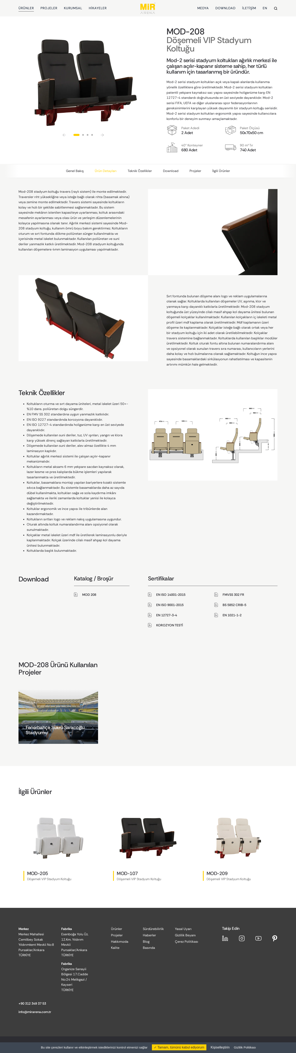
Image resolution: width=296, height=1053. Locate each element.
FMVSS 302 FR (233, 595)
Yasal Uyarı (183, 929)
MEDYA (203, 8)
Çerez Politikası (186, 941)
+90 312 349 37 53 (32, 1003)
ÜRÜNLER (26, 8)
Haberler (149, 935)
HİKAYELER (98, 8)
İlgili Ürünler (221, 171)
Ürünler (116, 929)
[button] (64, 135)
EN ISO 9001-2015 (170, 605)
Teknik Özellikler (140, 171)
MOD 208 (89, 595)
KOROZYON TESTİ (169, 625)
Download (170, 171)
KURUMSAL (73, 8)
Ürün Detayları (106, 171)
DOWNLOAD (225, 8)
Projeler (195, 171)
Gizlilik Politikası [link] (245, 1047)
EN (265, 8)
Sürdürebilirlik (153, 929)
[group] (58, 717)
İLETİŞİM (249, 8)
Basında (149, 948)
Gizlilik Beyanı (185, 935)
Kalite (115, 948)
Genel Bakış (75, 171)
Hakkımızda (119, 941)
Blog (146, 941)
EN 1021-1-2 (232, 615)
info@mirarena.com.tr (34, 1012)
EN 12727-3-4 (166, 615)
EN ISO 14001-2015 (170, 595)
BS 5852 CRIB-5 (234, 605)
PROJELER (48, 8)
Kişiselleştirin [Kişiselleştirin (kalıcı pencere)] (220, 1047)
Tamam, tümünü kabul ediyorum (179, 1047)
